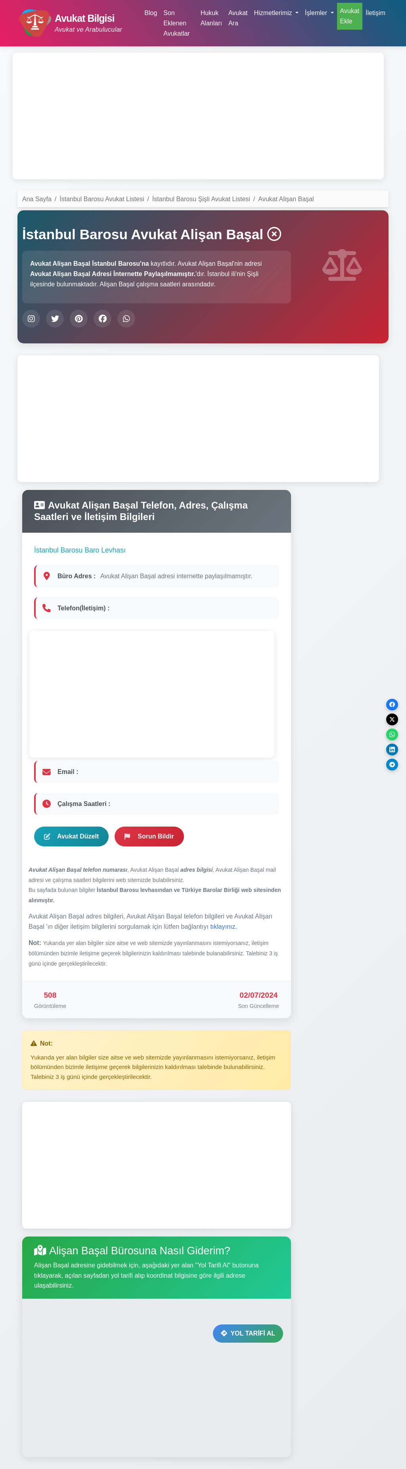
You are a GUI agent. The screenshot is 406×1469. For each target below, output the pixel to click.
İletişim (375, 13)
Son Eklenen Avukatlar (176, 23)
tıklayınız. (223, 926)
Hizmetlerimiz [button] (274, 13)
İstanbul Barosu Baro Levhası (80, 550)
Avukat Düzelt (71, 836)
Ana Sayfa (37, 199)
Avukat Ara (238, 18)
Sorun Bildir (149, 836)
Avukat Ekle (350, 16)
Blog (150, 13)
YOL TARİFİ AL (248, 1333)
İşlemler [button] (317, 13)
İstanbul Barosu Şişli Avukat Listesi (201, 199)
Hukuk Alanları (211, 18)
